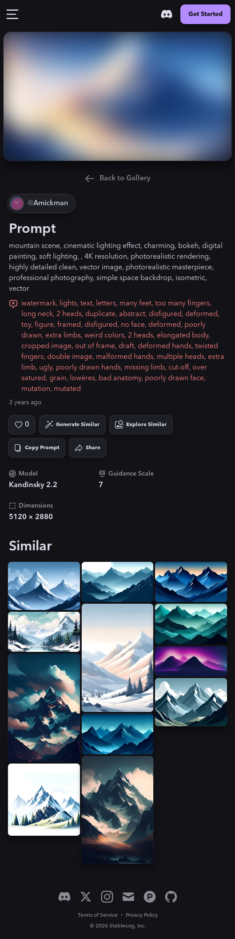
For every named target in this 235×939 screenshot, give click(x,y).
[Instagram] (107, 896)
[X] (85, 896)
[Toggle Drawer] (12, 14)
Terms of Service (98, 915)
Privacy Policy (142, 915)
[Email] (128, 896)
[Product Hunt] (149, 896)
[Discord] (166, 14)
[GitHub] (171, 896)
